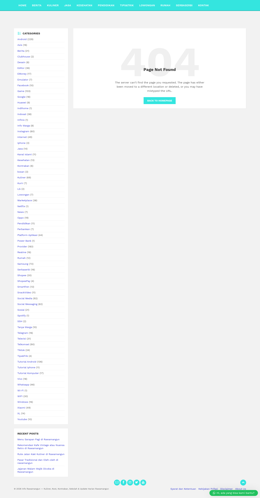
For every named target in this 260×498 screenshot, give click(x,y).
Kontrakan (23, 165)
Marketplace (24, 200)
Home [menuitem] (23, 5)
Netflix (21, 206)
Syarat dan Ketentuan (183, 488)
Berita (20, 50)
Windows (22, 402)
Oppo (20, 217)
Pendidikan (23, 223)
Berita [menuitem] (37, 5)
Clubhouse (23, 56)
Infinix (21, 119)
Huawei (21, 102)
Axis (19, 45)
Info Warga (23, 125)
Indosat (21, 114)
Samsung (22, 263)
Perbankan (23, 229)
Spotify (21, 315)
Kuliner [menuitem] (53, 5)
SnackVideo (24, 292)
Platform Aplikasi (27, 235)
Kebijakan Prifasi (208, 488)
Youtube (22, 419)
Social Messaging (27, 304)
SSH (19, 321)
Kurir (20, 183)
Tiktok (21, 350)
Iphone (21, 143)
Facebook (23, 85)
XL (18, 413)
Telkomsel (23, 344)
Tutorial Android (26, 361)
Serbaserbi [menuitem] (184, 5)
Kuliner (21, 177)
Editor (21, 68)
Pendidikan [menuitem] (106, 5)
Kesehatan (23, 160)
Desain (21, 62)
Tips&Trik (22, 356)
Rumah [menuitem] (165, 5)
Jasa (20, 148)
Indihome (23, 108)
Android (22, 39)
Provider (22, 246)
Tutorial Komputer (28, 373)
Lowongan (23, 194)
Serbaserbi (23, 269)
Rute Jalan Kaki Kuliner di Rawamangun (41, 454)
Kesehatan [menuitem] (84, 5)
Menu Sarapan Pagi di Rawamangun (38, 439)
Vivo (19, 378)
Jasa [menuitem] (67, 5)
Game (20, 91)
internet (22, 137)
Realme (21, 252)
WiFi (20, 396)
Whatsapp (23, 384)
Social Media (24, 298)
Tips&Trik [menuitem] (127, 5)
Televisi (21, 338)
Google (21, 96)
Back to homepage (159, 100)
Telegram (22, 332)
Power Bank (24, 240)
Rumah (21, 258)
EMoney (22, 73)
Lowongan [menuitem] (147, 5)
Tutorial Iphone (26, 367)
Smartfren (23, 286)
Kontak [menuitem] (203, 5)
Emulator (22, 79)
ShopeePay (23, 281)
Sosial (20, 309)
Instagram (23, 131)
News (20, 212)
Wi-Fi (20, 390)
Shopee (21, 275)
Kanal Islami (24, 154)
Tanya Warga (24, 327)
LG (19, 189)
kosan (20, 171)
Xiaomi (21, 407)
